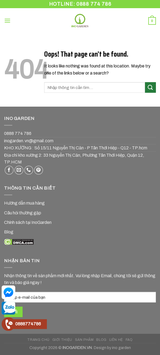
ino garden (121, 347)
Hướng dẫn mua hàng (24, 203)
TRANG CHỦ (38, 340)
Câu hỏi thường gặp (22, 213)
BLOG (101, 340)
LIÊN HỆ (116, 340)
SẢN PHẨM (84, 340)
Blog (8, 232)
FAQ (129, 340)
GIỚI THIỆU (62, 340)
